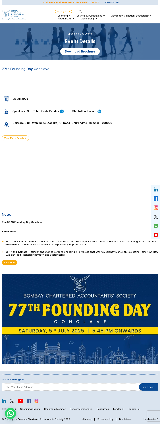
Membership (88, 18)
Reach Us (134, 408)
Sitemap (87, 419)
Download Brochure (80, 51)
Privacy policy (105, 419)
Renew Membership (81, 408)
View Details (112, 2)
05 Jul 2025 (20, 98)
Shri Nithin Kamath (87, 111)
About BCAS (65, 18)
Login (63, 11)
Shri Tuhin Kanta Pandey (45, 111)
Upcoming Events (30, 408)
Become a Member (55, 408)
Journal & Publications (89, 15)
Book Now (9, 262)
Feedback (118, 408)
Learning (63, 15)
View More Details (15, 138)
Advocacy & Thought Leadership (130, 15)
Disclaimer (125, 419)
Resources (103, 408)
